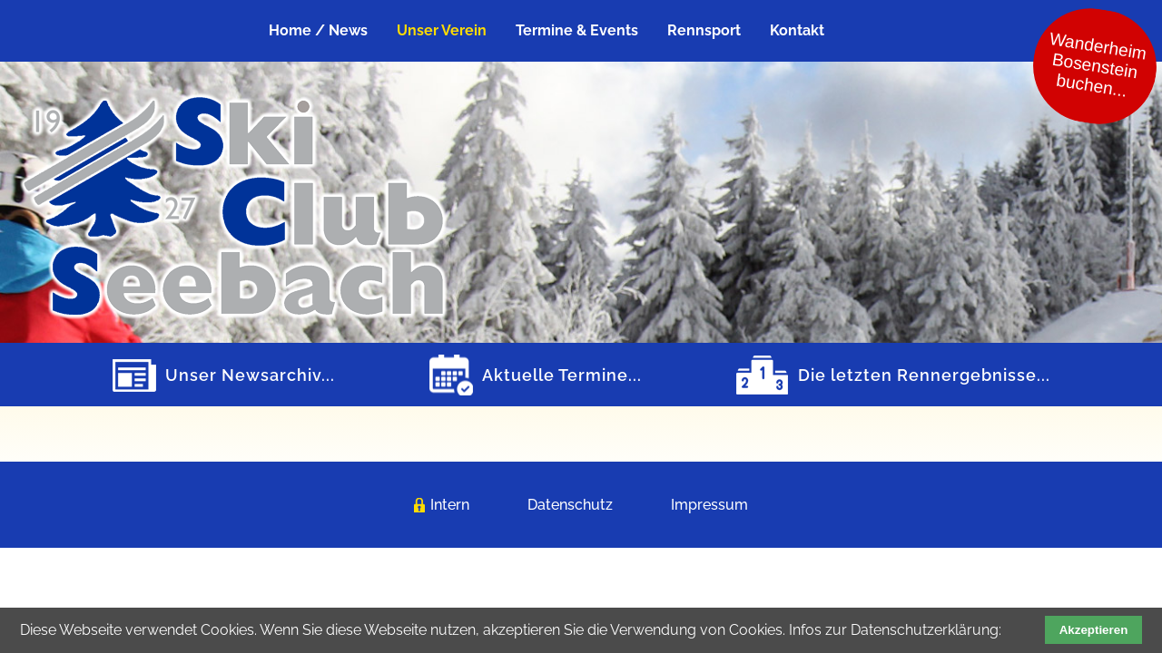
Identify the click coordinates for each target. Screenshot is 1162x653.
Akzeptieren (1093, 630)
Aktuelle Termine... (562, 375)
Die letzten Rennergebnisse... (924, 375)
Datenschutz (570, 504)
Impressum (709, 504)
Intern (449, 504)
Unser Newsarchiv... (250, 375)
